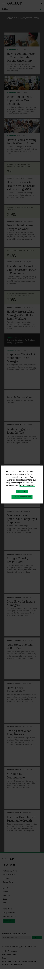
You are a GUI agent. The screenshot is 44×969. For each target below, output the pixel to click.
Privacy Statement (27, 485)
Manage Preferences (22, 497)
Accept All (22, 491)
